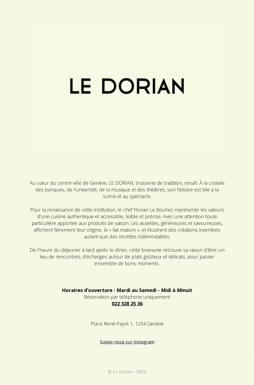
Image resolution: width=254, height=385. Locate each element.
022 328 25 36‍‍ (127, 303)
